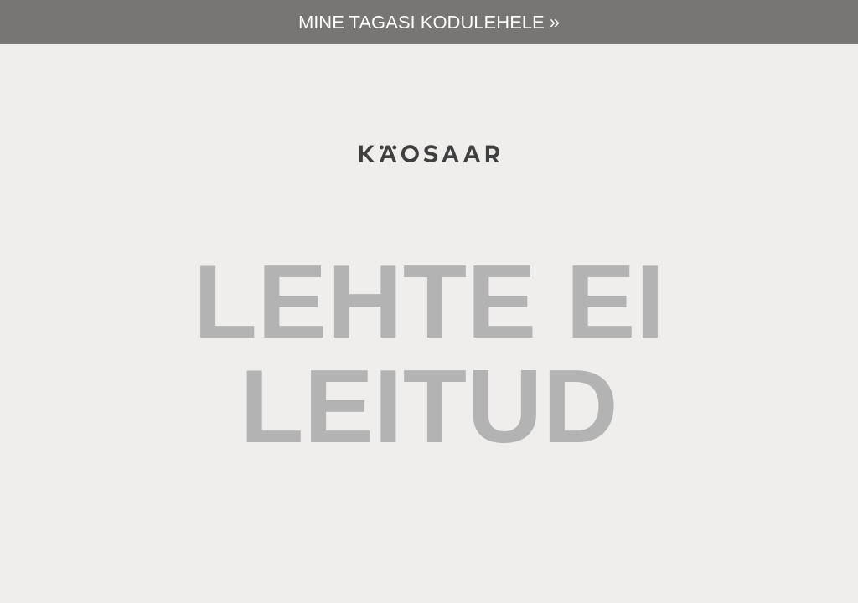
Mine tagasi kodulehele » (429, 22)
